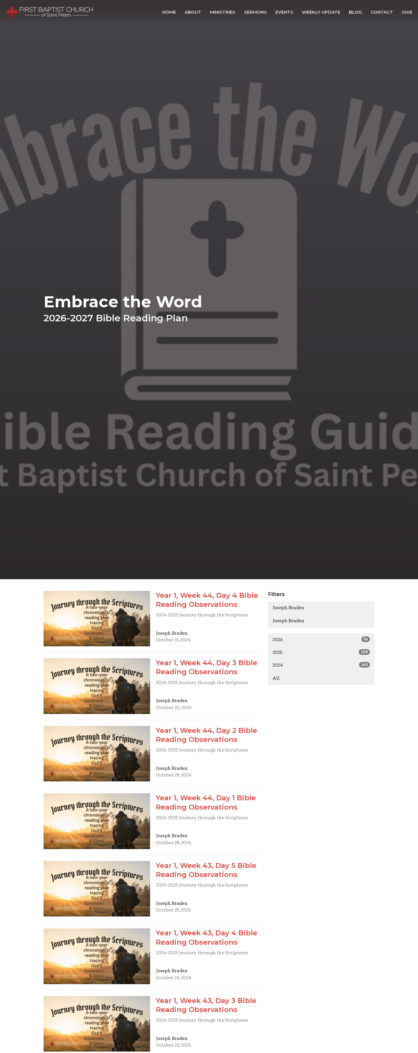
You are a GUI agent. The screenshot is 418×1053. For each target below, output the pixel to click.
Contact (382, 12)
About (193, 12)
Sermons (255, 12)
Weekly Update (321, 12)
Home (169, 12)
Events (284, 12)
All (276, 678)
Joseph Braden (289, 607)
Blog (355, 12)
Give (407, 12)
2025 (321, 652)
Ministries (222, 12)
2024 (321, 665)
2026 (321, 639)
